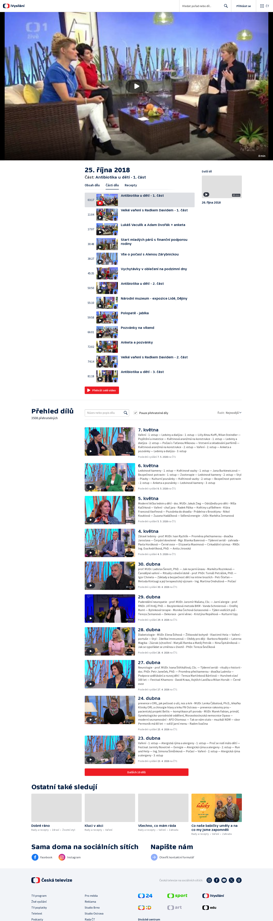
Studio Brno (92, 907)
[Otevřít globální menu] (264, 6)
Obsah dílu (92, 185)
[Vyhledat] (125, 413)
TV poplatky (39, 907)
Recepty (131, 185)
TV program (39, 895)
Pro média (91, 895)
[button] (136, 86)
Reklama (90, 901)
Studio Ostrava (94, 913)
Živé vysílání (39, 901)
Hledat (225, 7)
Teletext (36, 913)
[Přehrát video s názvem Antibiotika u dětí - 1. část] (136, 86)
